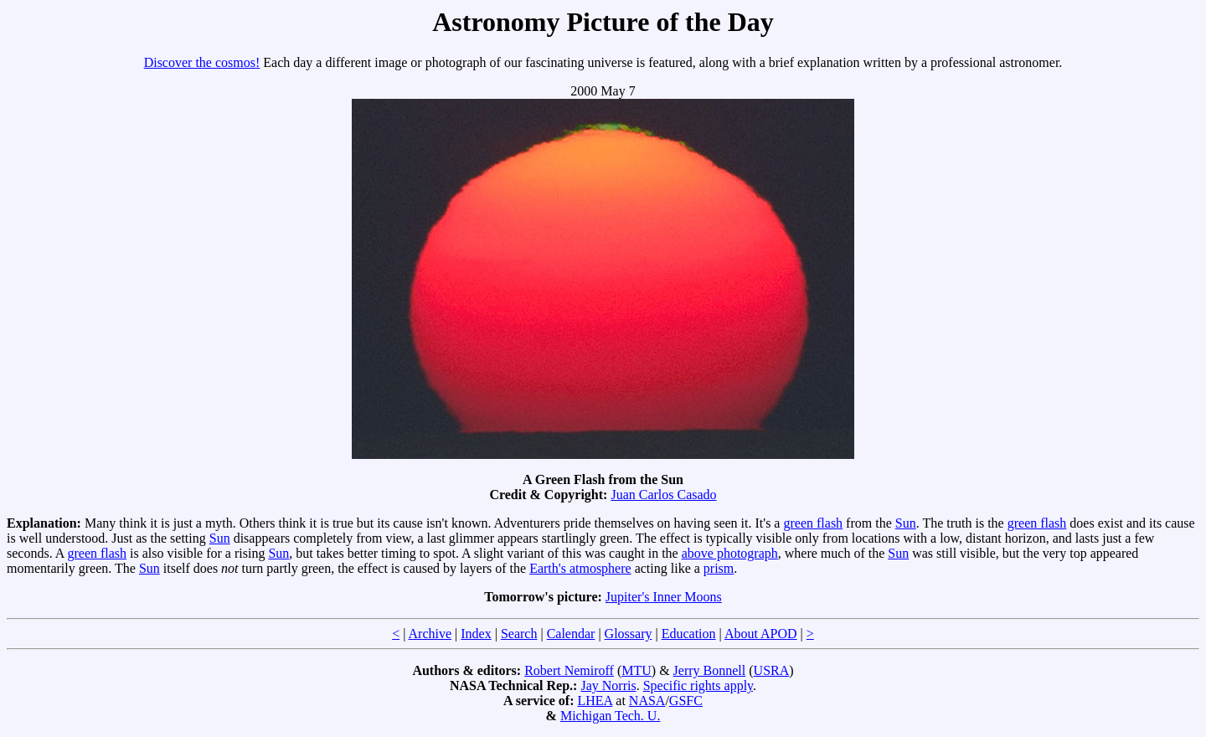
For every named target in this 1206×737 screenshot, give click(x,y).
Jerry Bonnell (709, 670)
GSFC (686, 700)
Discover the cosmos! (202, 62)
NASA (647, 700)
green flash (813, 523)
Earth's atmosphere (580, 568)
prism (719, 568)
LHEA (595, 700)
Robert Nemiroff (569, 670)
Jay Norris (608, 685)
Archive (430, 633)
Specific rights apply (698, 685)
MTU (636, 670)
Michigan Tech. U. (610, 716)
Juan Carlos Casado (663, 494)
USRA (772, 670)
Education (689, 633)
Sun (905, 523)
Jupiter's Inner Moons (664, 597)
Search (519, 633)
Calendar (571, 633)
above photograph (730, 553)
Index (476, 633)
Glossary (628, 633)
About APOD (760, 633)
